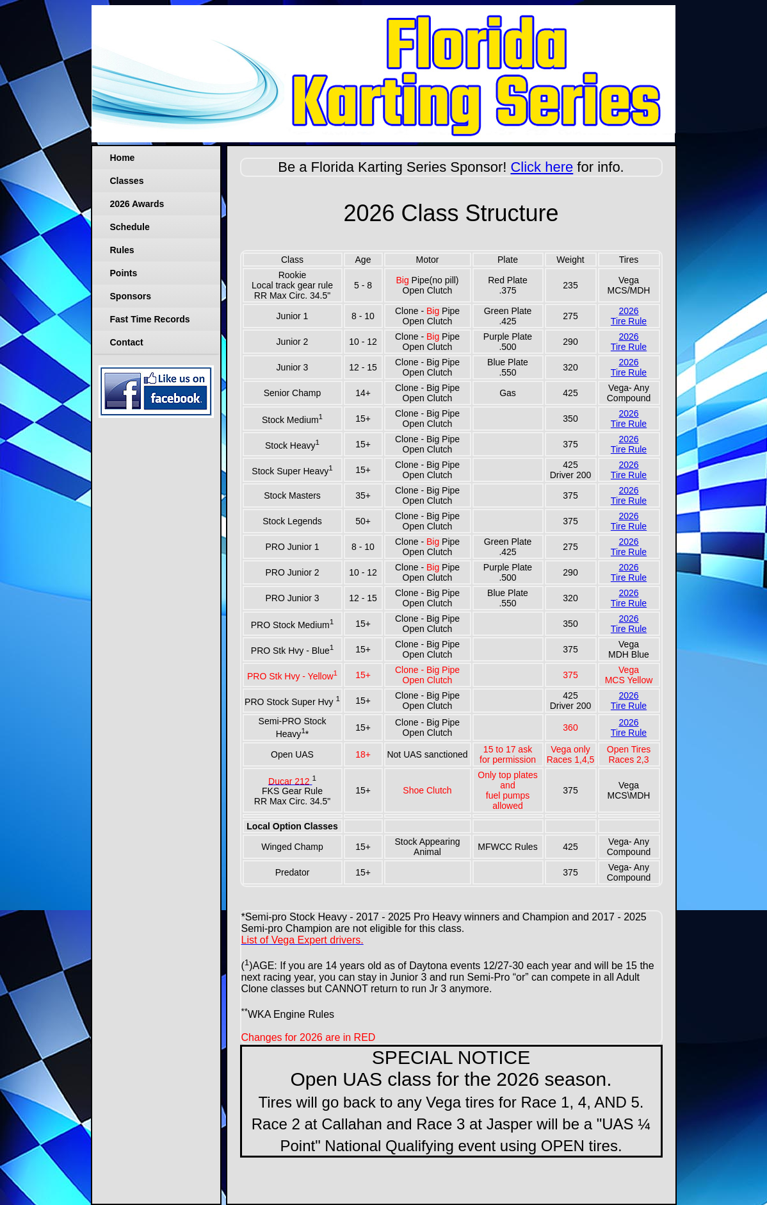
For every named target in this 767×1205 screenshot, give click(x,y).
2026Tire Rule (629, 316)
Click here (541, 167)
